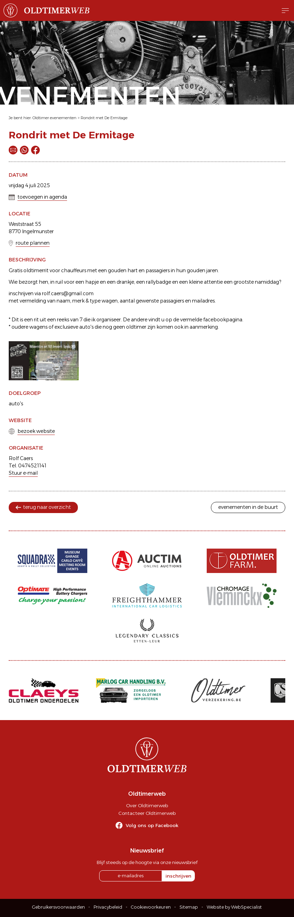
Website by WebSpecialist (234, 907)
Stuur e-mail (23, 473)
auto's (16, 403)
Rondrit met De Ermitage (104, 117)
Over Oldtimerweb (147, 805)
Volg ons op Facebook (152, 825)
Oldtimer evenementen (54, 117)
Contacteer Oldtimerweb (147, 813)
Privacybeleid (108, 907)
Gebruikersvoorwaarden (58, 907)
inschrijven (178, 876)
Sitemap (188, 907)
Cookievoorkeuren (151, 907)
